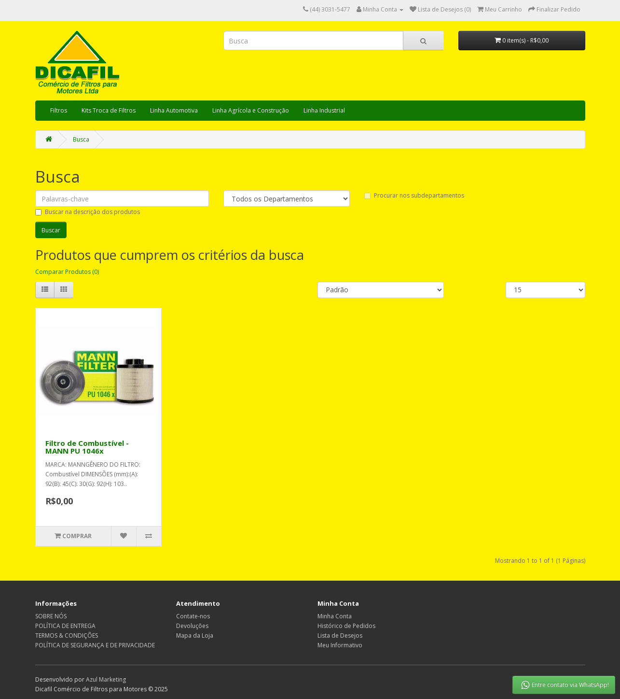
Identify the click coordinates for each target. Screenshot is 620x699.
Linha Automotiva (174, 110)
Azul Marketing (106, 679)
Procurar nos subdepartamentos (414, 195)
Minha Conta (334, 616)
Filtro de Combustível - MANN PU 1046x (87, 447)
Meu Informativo (339, 645)
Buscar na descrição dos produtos (87, 212)
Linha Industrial (324, 110)
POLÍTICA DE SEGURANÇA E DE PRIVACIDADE (95, 645)
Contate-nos (193, 616)
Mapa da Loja (194, 635)
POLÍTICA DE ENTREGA (65, 626)
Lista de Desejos (339, 635)
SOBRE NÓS (51, 616)
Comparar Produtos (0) (67, 272)
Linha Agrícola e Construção (250, 110)
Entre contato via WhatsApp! (564, 685)
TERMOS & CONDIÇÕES (66, 635)
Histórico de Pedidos (346, 626)
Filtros (58, 110)
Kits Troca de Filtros (109, 110)
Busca (81, 139)
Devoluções (192, 626)
